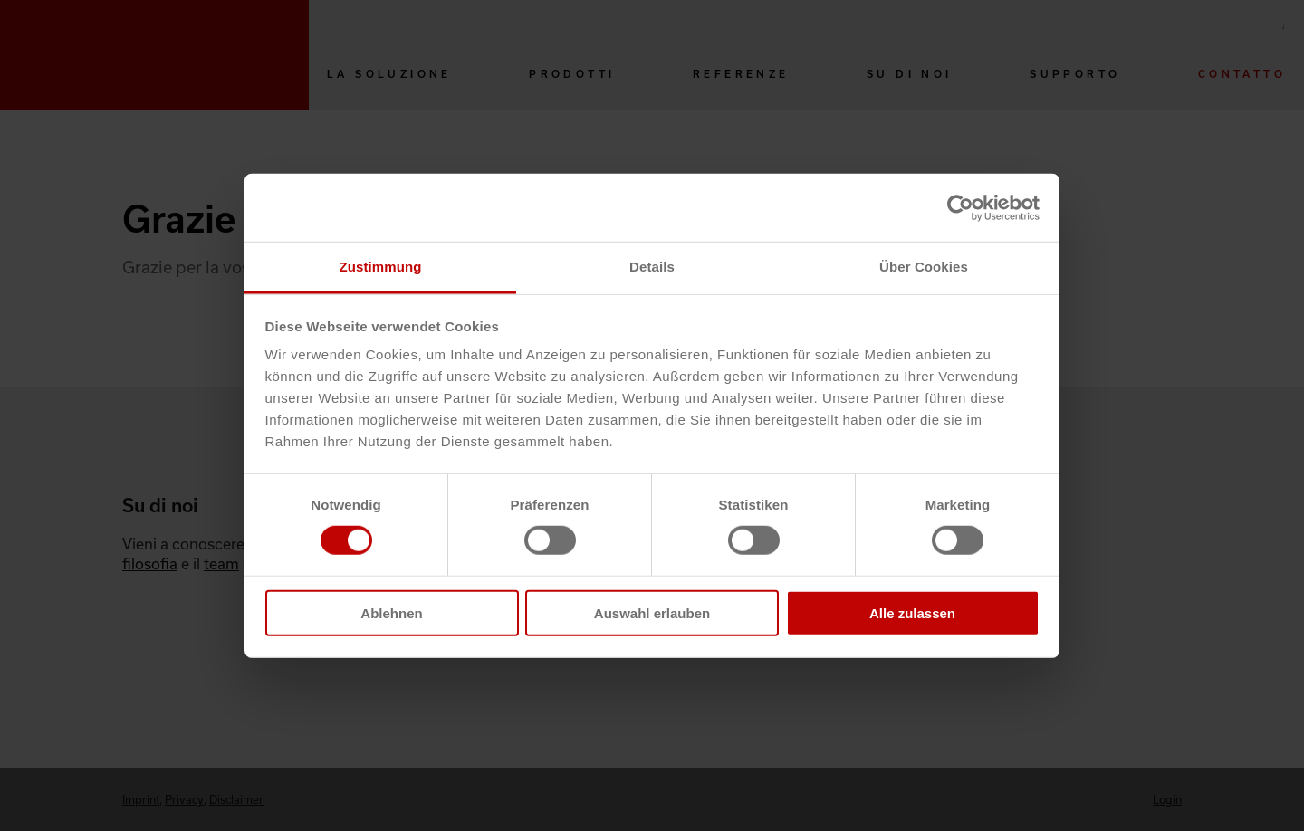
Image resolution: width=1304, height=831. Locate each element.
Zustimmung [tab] (381, 266)
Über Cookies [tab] (923, 266)
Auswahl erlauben (652, 613)
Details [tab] (652, 266)
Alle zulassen (912, 613)
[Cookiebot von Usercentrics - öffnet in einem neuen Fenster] (960, 207)
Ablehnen (391, 613)
